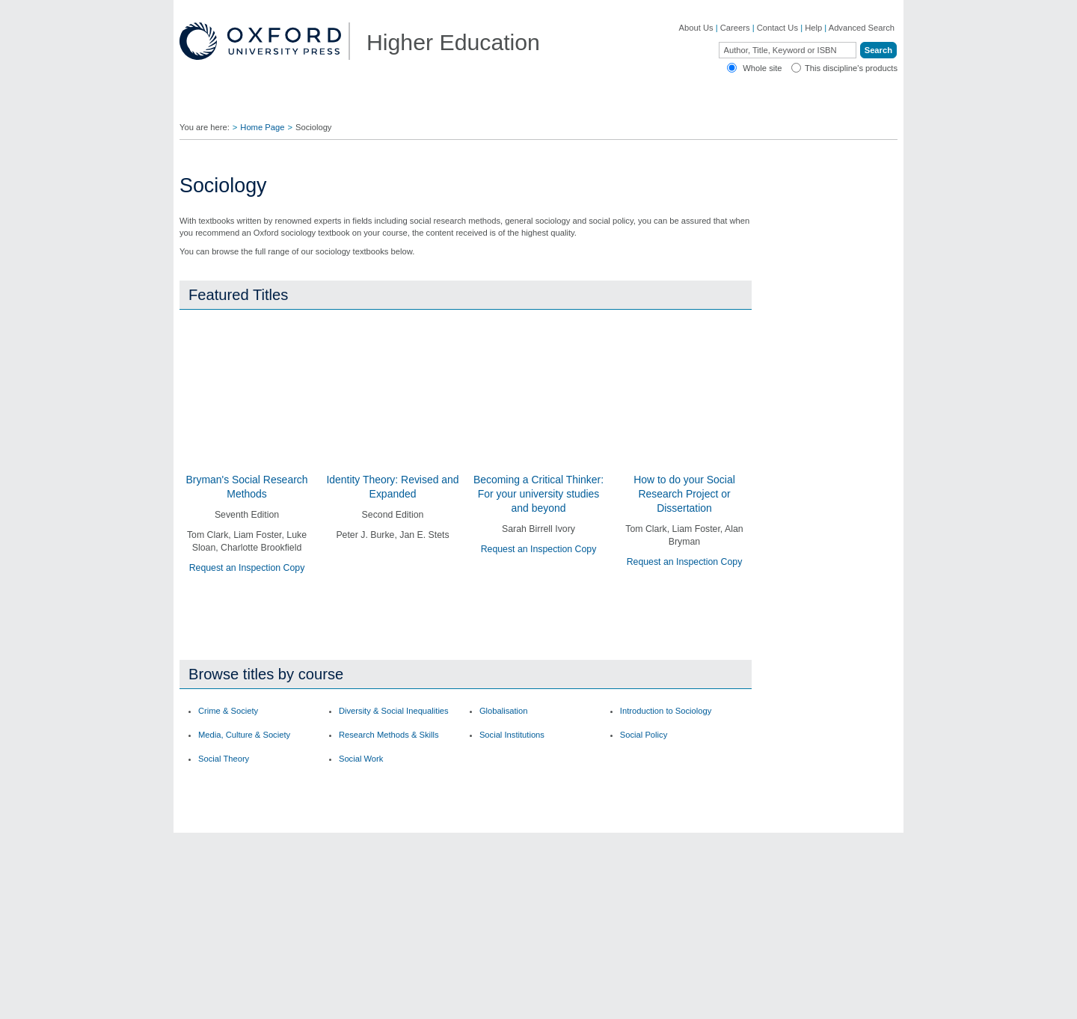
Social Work (361, 714)
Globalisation (503, 667)
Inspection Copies (504, 884)
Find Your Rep (317, 104)
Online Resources (650, 866)
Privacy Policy (621, 999)
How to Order (642, 847)
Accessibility (787, 999)
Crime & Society (228, 667)
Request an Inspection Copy (247, 568)
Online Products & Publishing (250, 903)
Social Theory (223, 714)
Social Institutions (511, 691)
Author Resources (650, 811)
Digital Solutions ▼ (589, 104)
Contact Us (777, 27)
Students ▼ (491, 104)
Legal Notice (734, 999)
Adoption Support (357, 893)
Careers (735, 27)
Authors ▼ (685, 104)
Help (813, 27)
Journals (211, 887)
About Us (696, 27)
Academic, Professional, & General (245, 865)
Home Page (262, 127)
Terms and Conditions (857, 999)
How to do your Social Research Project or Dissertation (684, 494)
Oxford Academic (777, 104)
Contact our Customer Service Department (381, 870)
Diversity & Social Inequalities (394, 667)
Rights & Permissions (656, 884)
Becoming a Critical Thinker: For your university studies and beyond (538, 494)
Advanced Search (862, 27)
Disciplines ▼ (225, 104)
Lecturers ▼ (407, 104)
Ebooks (631, 828)
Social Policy (643, 691)
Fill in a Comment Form (514, 866)
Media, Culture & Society (244, 691)
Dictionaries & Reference (242, 920)
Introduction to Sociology (666, 667)
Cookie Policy (679, 999)
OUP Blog (214, 843)
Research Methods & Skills (389, 691)
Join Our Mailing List (509, 828)
